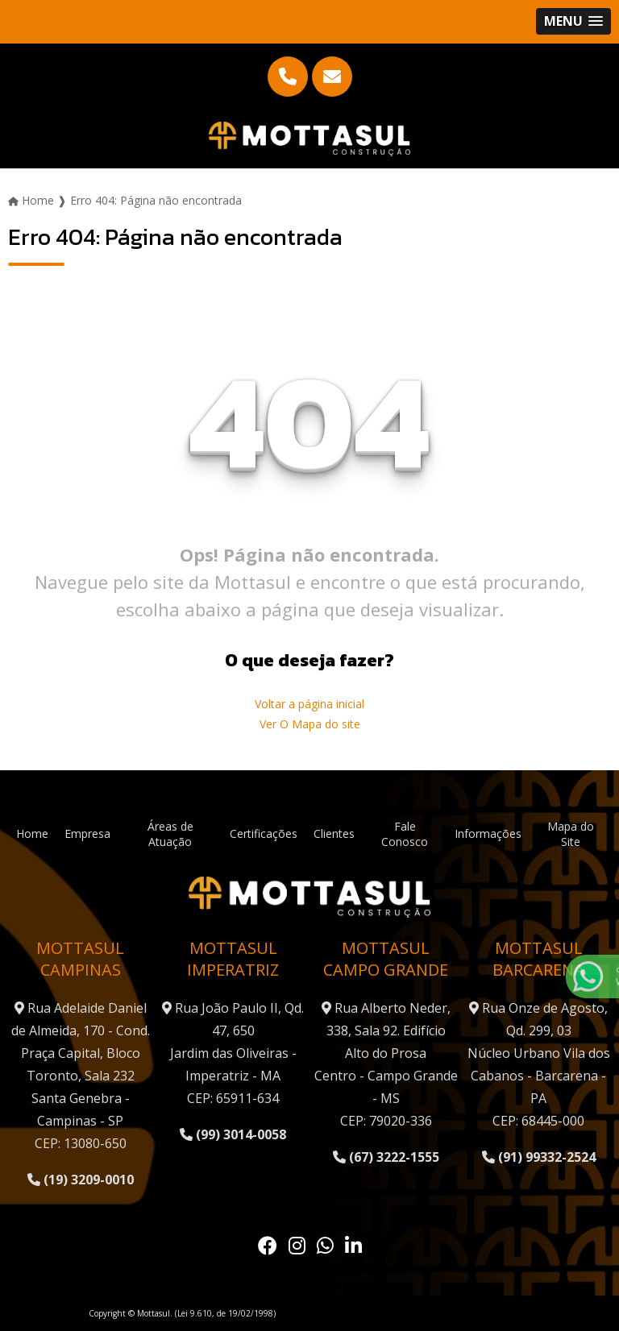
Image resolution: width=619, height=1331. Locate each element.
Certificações (263, 833)
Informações (488, 833)
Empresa (87, 833)
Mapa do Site (570, 834)
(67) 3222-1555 (386, 1157)
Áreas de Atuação (170, 834)
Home (32, 833)
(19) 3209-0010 (80, 1179)
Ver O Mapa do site (310, 724)
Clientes (334, 833)
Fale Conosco (404, 834)
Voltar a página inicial (309, 703)
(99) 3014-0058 (233, 1134)
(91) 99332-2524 (539, 1157)
